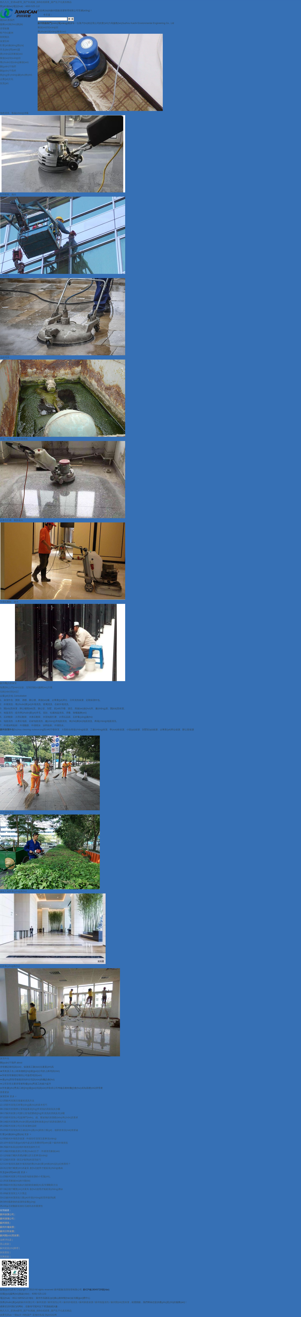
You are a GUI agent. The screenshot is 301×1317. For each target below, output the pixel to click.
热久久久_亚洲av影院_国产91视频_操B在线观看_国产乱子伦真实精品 (36, 2)
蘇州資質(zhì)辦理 (9, 1248)
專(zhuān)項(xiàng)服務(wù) (14, 62)
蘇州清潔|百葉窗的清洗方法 (20, 1100)
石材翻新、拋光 (8, 194)
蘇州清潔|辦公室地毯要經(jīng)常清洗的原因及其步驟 (33, 1109)
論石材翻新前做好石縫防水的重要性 (24, 1206)
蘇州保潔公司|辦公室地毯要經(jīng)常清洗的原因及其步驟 (35, 1113)
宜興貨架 (4, 1256)
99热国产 (27, 1315)
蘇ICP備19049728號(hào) (96, 1289)
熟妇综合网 (51, 1315)
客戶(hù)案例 (6, 32)
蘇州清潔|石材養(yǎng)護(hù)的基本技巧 (26, 1105)
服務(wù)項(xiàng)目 (10, 58)
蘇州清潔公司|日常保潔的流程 (21, 1126)
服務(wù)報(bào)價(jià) (11, 24)
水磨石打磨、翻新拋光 (11, 520)
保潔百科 (4, 41)
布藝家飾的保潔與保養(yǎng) (21, 1201)
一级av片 (17, 1315)
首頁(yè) (4, 83)
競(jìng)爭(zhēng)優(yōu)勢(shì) (16, 75)
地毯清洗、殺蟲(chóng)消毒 (14, 113)
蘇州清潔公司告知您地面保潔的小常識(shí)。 (29, 1176)
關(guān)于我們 (8, 66)
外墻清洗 (4, 276)
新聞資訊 (4, 37)
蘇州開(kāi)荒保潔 (120, 1302)
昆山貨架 (4, 1244)
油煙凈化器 (6, 1239)
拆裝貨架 (4, 1252)
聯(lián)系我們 (7, 20)
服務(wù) (48, 27)
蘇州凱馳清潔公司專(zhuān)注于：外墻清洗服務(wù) (33, 1151)
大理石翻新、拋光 (9, 601)
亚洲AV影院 (38, 1315)
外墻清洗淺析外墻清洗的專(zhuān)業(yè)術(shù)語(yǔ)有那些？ (38, 1164)
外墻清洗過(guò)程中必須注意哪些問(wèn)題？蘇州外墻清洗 (37, 1142)
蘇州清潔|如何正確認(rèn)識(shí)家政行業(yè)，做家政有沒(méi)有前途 (42, 1130)
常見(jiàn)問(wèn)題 (10, 49)
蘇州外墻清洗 (70, 1302)
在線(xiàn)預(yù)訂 (9, 691)
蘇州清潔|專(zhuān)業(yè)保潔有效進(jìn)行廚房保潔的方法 (36, 1121)
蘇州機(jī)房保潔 (8, 683)
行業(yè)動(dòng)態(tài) (12, 45)
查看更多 (4, 1092)
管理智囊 (4, 28)
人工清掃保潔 (7, 812)
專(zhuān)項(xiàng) (52, 31)
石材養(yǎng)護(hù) (10, 966)
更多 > (13, 1096)
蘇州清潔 (41, 1302)
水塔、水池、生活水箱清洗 (14, 439)
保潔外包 (4, 1058)
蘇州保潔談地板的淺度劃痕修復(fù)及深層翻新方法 (32, 1185)
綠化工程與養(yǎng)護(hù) (13, 891)
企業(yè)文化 (6, 79)
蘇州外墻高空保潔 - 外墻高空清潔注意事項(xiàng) (31, 1138)
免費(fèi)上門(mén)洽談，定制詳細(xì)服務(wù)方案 (26, 687)
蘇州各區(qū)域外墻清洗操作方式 (23, 1147)
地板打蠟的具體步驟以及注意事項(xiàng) (27, 1155)
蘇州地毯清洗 (102, 1302)
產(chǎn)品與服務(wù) (11, 54)
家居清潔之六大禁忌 (16, 1193)
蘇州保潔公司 (28, 1302)
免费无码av (6, 1315)
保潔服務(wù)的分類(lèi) (18, 1180)
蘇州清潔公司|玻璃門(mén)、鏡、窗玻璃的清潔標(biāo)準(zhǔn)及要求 (42, 1117)
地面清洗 (4, 357)
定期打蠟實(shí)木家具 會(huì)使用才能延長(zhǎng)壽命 (34, 1168)
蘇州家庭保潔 (86, 1302)
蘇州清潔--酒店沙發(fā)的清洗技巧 (23, 1159)
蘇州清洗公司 (55, 1302)
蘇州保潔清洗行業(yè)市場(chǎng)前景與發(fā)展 (31, 1197)
